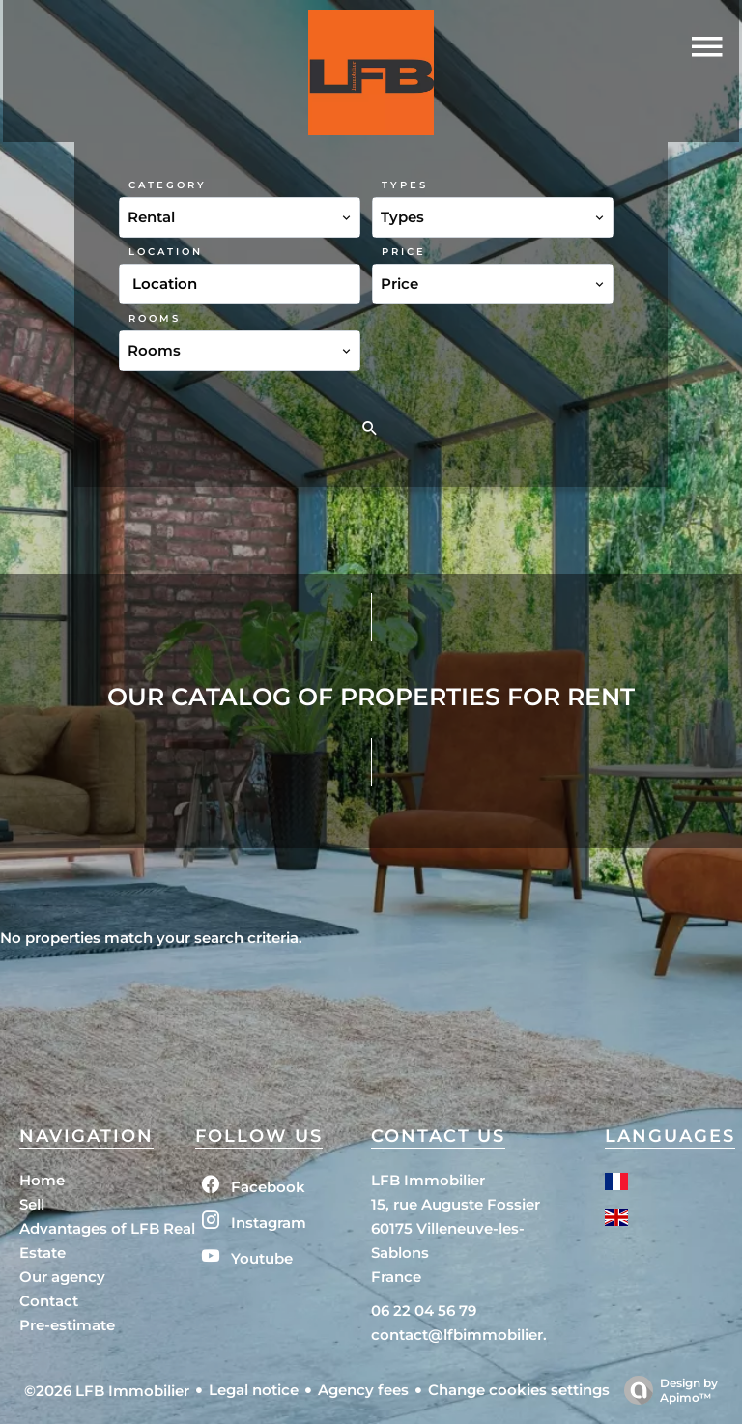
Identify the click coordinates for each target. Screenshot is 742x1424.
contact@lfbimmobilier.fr (464, 1334)
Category (167, 185)
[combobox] (239, 217)
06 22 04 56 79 (423, 1310)
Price (404, 251)
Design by (666, 1390)
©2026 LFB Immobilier (106, 1390)
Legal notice (254, 1390)
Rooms (154, 318)
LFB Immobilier (428, 1180)
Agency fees (363, 1390)
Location (165, 251)
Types (405, 185)
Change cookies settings (519, 1390)
